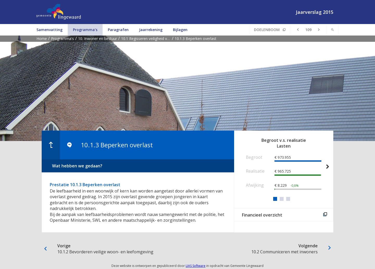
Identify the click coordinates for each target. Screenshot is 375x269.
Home (41, 38)
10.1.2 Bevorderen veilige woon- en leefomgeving (118, 248)
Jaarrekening (150, 29)
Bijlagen (180, 29)
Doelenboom (267, 29)
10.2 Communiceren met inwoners (256, 248)
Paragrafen (118, 29)
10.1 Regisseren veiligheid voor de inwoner (146, 38)
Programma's (85, 29)
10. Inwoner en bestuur (97, 38)
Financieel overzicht (262, 215)
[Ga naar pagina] (308, 29)
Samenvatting (49, 29)
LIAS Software (195, 266)
